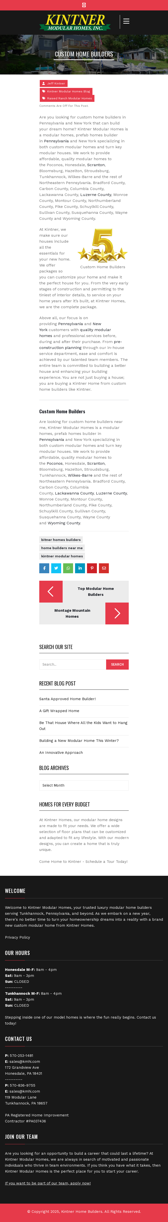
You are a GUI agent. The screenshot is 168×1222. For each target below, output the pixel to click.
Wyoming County (64, 523)
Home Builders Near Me (62, 548)
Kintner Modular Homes (62, 556)
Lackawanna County (74, 493)
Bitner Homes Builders (61, 540)
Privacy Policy (17, 937)
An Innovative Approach (61, 752)
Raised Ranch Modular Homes (69, 98)
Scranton (96, 164)
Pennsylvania (56, 141)
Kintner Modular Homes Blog (68, 91)
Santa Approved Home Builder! (67, 699)
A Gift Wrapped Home (59, 711)
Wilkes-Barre (80, 475)
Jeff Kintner (56, 83)
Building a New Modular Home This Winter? (79, 740)
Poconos (55, 463)
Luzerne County (95, 194)
